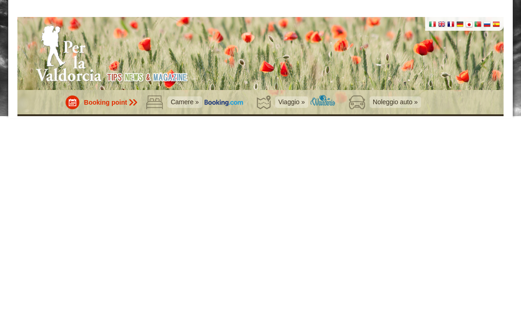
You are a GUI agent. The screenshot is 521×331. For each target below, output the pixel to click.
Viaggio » (291, 102)
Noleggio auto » (395, 102)
